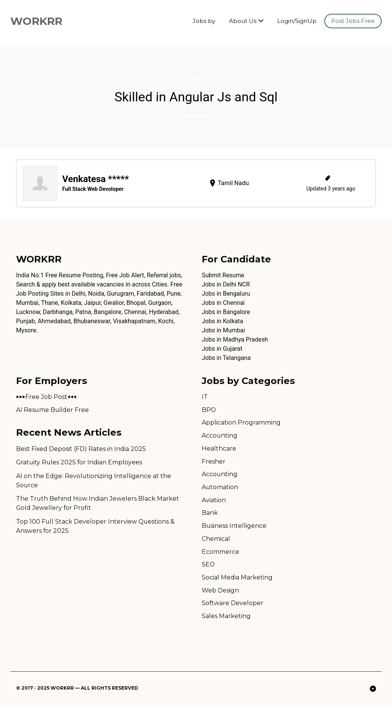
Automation (220, 488)
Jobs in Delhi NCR (226, 284)
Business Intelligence (234, 527)
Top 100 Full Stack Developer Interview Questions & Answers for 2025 (96, 527)
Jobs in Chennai (223, 302)
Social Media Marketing (237, 579)
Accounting (220, 435)
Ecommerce (220, 553)
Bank (210, 514)
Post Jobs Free (353, 20)
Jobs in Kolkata (222, 321)
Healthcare (219, 448)
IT (205, 396)
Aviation (214, 501)
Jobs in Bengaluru (226, 293)
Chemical (216, 540)
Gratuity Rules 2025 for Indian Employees (80, 463)
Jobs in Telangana (226, 357)
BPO (209, 409)
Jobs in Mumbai (223, 330)
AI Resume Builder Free (53, 409)
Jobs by (204, 20)
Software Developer (233, 605)
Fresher (213, 461)
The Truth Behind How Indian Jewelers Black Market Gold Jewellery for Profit (98, 504)
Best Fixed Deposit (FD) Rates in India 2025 (81, 449)
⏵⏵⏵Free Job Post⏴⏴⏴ (46, 396)
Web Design (220, 592)
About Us (242, 20)
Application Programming (241, 422)
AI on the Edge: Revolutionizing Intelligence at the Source (94, 481)
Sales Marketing (226, 618)
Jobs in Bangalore (226, 312)
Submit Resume (223, 275)
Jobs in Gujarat (222, 348)
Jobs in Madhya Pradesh (235, 339)
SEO (208, 566)
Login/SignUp (297, 20)
